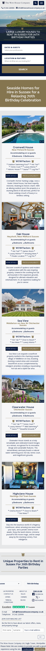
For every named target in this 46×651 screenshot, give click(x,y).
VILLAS (23, 593)
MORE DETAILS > (11, 176)
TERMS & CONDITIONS (8, 600)
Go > (41, 636)
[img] (23, 129)
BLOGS (23, 599)
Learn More (40, 649)
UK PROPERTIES (8, 590)
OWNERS (24, 596)
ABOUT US (23, 590)
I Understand (28, 649)
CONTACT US (8, 593)
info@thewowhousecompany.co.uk (31, 8)
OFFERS (7, 596)
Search (23, 69)
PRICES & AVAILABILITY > (31, 176)
